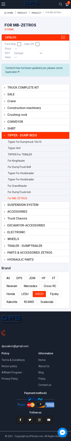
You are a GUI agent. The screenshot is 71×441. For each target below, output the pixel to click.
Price (11, 48)
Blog (41, 372)
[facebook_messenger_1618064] (62, 432)
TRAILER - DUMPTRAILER (24, 246)
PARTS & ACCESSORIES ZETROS (29, 252)
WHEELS (13, 239)
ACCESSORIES (17, 211)
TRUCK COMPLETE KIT (23, 87)
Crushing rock (17, 115)
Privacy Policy (10, 378)
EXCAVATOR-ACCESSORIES (26, 225)
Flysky (54, 294)
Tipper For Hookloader (21, 173)
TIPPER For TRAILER (20, 154)
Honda (10, 294)
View (11, 57)
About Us (43, 366)
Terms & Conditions (13, 359)
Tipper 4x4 (14, 148)
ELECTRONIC (16, 232)
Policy (41, 378)
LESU (25, 294)
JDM (32, 278)
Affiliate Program (12, 372)
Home (8, 13)
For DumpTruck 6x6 (19, 192)
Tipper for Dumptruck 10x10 (24, 141)
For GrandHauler (17, 185)
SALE (11, 94)
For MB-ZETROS (17, 198)
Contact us (44, 384)
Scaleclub (47, 302)
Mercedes (30, 286)
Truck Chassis (17, 218)
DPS (19, 278)
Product (22, 13)
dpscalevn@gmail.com (15, 346)
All (8, 278)
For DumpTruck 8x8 (19, 166)
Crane (11, 101)
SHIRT (11, 128)
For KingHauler (16, 160)
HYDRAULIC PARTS (20, 259)
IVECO (39, 294)
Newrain (11, 286)
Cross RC (50, 286)
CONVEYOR (15, 122)
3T (53, 278)
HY (43, 278)
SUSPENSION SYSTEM (22, 205)
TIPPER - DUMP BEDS (22, 135)
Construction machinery (24, 108)
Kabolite (11, 302)
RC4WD (29, 302)
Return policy (9, 366)
